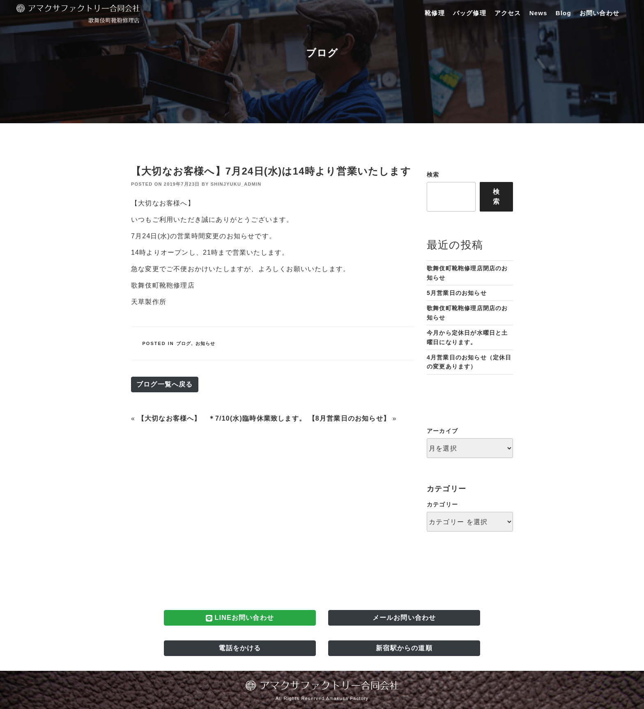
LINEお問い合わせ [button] (240, 618)
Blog (563, 12)
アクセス (507, 12)
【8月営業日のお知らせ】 (349, 418)
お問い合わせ (599, 12)
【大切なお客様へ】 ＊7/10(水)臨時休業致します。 (222, 418)
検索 (433, 174)
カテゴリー (442, 504)
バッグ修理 (469, 12)
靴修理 (435, 12)
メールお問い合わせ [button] (404, 617)
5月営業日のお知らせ (457, 293)
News (538, 12)
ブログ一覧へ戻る (164, 384)
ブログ (183, 343)
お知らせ (206, 343)
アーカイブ (442, 431)
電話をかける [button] (239, 648)
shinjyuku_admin (236, 184)
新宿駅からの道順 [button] (404, 648)
